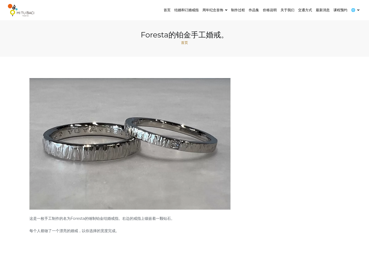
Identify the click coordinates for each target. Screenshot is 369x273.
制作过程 (238, 10)
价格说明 (270, 10)
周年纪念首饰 (212, 10)
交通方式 (305, 10)
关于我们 (287, 10)
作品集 (254, 10)
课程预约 (340, 10)
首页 (167, 10)
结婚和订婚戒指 (186, 10)
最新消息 (323, 10)
